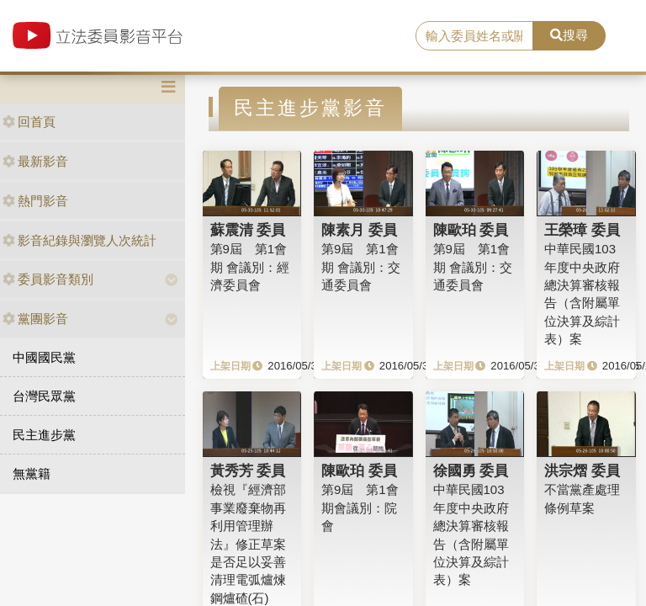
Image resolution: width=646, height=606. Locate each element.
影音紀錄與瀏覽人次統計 (79, 240)
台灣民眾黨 (44, 396)
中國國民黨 (44, 357)
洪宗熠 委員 (582, 470)
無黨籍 (31, 473)
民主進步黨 (44, 435)
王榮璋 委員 (582, 229)
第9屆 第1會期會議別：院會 (360, 507)
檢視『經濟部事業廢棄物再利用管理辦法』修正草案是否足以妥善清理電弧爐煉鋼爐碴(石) (248, 543)
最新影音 (35, 161)
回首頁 (29, 121)
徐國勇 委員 (471, 470)
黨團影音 (35, 318)
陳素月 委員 (359, 229)
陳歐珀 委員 (471, 229)
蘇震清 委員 (248, 229)
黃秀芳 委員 (248, 470)
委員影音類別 (48, 279)
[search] (474, 36)
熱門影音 (35, 201)
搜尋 (569, 35)
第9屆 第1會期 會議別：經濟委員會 (249, 267)
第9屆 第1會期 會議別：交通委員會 (360, 267)
